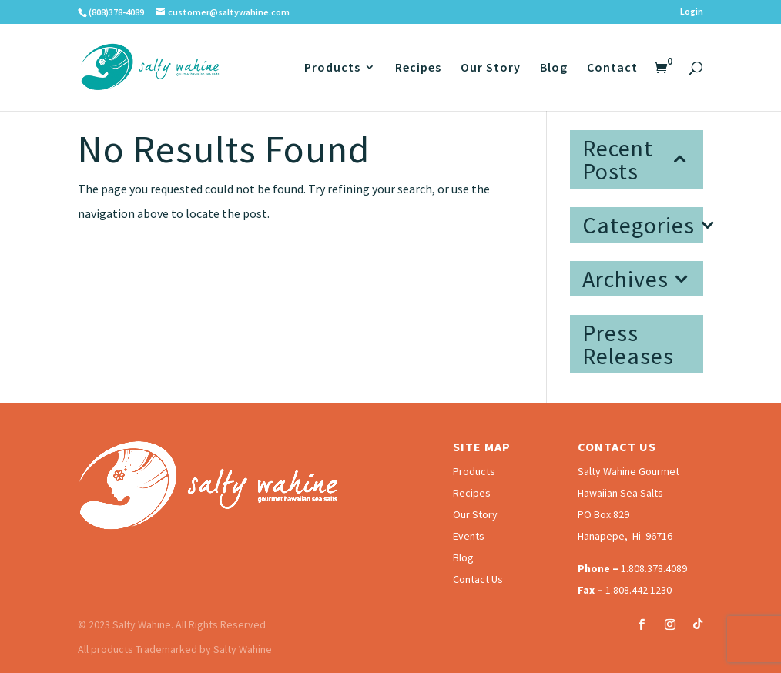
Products (332, 68)
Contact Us (478, 579)
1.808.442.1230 (638, 590)
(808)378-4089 (116, 12)
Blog (554, 68)
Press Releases (628, 344)
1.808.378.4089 (654, 568)
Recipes (418, 68)
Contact (612, 68)
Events (468, 536)
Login (691, 12)
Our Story (491, 68)
